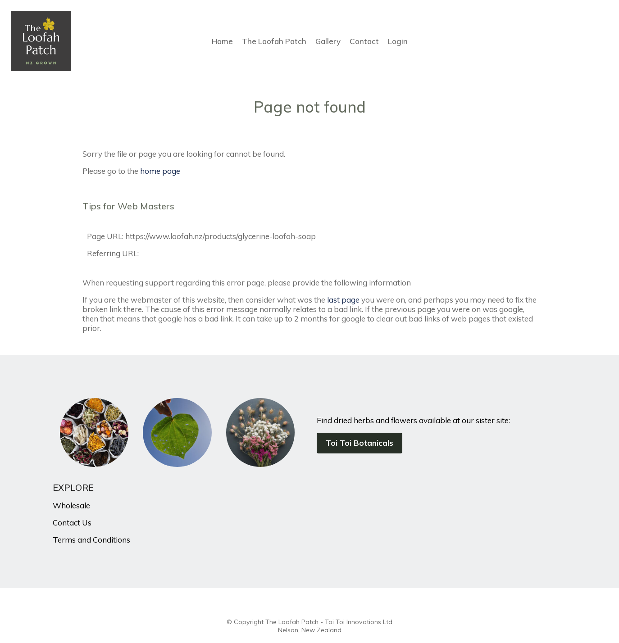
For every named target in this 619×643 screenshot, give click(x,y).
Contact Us (72, 522)
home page (160, 171)
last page (343, 299)
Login (398, 41)
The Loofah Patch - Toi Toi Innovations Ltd (328, 622)
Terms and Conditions (91, 539)
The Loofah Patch (274, 41)
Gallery (328, 41)
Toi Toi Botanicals (359, 443)
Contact (364, 41)
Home (222, 41)
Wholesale (71, 505)
